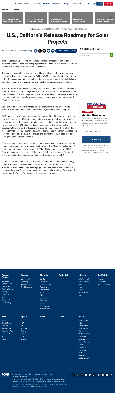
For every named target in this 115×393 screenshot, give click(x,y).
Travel (81, 284)
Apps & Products (84, 361)
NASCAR (24, 328)
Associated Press (24, 51)
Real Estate (77, 4)
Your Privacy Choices (41, 374)
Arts (80, 295)
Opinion (43, 316)
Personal (101, 279)
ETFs (42, 295)
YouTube (86, 375)
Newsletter (103, 375)
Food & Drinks (83, 292)
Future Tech (6, 334)
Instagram (81, 375)
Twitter (40, 51)
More (95, 4)
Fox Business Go (84, 358)
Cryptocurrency (45, 284)
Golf (22, 336)
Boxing (23, 331)
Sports (24, 316)
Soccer (23, 334)
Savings (4, 292)
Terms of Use (101, 147)
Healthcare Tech (7, 331)
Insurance (5, 294)
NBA (22, 323)
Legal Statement (59, 381)
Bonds (42, 292)
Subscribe (96, 139)
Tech (87, 4)
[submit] (111, 55)
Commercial (102, 282)
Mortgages (6, 281)
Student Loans (7, 284)
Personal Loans (7, 289)
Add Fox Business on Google (67, 50)
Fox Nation (82, 355)
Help (51, 374)
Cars (80, 287)
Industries (43, 301)
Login (100, 4)
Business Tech (7, 328)
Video (62, 316)
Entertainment (84, 279)
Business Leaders (46, 298)
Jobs (80, 323)
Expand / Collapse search (94, 4)
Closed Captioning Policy (19, 376)
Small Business (26, 287)
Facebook (36, 51)
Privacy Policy (90, 147)
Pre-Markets (44, 306)
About (81, 316)
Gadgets (5, 326)
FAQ (80, 331)
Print (48, 51)
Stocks (42, 279)
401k (3, 297)
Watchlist (56, 4)
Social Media (6, 323)
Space (4, 339)
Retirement (6, 300)
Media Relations (84, 334)
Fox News (82, 353)
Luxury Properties (104, 284)
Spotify (107, 375)
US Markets (44, 282)
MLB (22, 326)
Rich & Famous (84, 282)
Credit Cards (6, 286)
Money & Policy (26, 284)
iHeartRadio (111, 375)
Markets (46, 4)
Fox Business (7, 4)
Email (53, 51)
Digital (4, 320)
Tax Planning (6, 303)
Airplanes (82, 290)
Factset (15, 381)
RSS (98, 375)
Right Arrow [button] (110, 17)
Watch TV (108, 4)
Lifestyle (66, 4)
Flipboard (90, 375)
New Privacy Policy (41, 386)
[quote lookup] (95, 55)
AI (2, 336)
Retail (42, 303)
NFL (22, 320)
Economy (36, 4)
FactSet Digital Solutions (45, 381)
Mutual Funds (45, 309)
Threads (44, 51)
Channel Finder (84, 320)
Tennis (23, 339)
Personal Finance (22, 4)
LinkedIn (94, 375)
